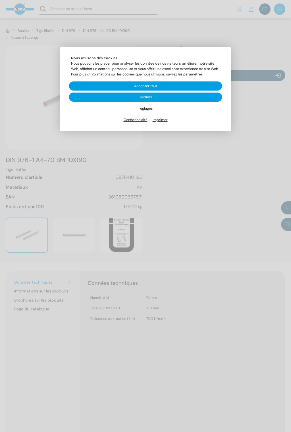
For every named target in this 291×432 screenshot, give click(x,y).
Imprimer (160, 120)
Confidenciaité (135, 120)
